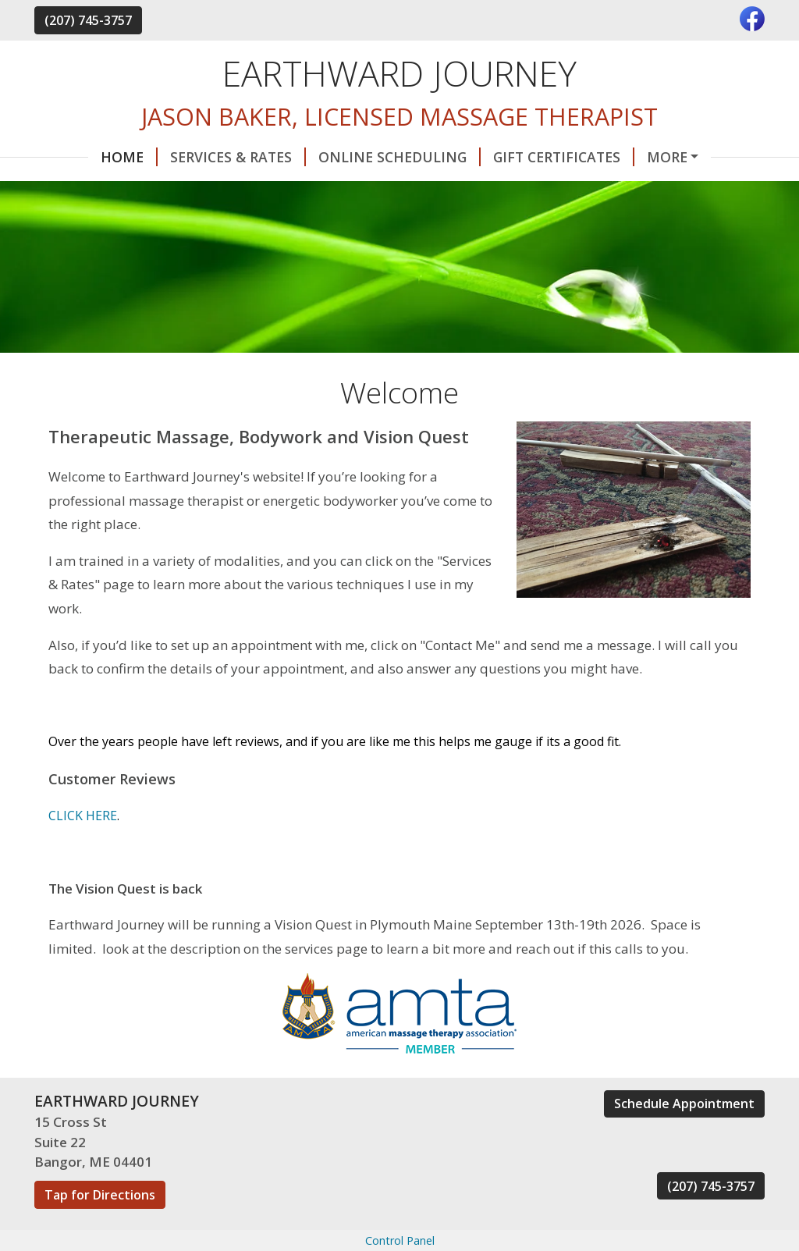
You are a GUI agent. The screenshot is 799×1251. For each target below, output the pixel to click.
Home (75, 156)
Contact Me (645, 156)
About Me (160, 189)
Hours (78, 189)
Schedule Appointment (684, 1136)
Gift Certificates (510, 156)
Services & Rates (184, 156)
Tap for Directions (99, 1227)
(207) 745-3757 (88, 20)
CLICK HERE (82, 849)
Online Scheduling (346, 156)
